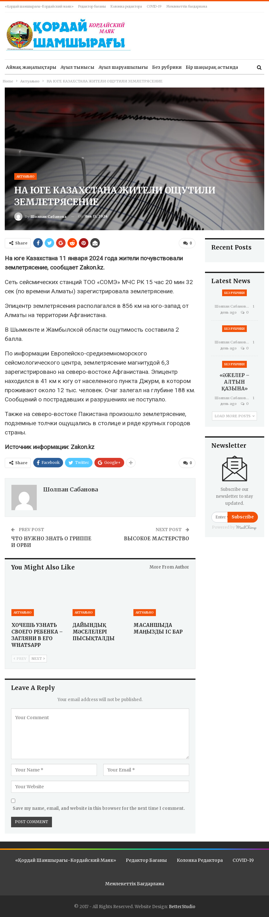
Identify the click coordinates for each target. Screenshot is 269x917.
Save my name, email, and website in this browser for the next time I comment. (99, 808)
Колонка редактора (126, 6)
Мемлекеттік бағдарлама (186, 6)
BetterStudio (182, 906)
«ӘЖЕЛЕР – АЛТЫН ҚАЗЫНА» (234, 382)
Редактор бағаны (92, 6)
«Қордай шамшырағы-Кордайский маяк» (39, 6)
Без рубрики (167, 67)
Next (38, 658)
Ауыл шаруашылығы (123, 67)
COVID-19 (154, 6)
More (192, 67)
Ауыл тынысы (77, 67)
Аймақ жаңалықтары (31, 67)
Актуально (25, 176)
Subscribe (243, 517)
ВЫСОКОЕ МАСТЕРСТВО (156, 539)
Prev (20, 658)
